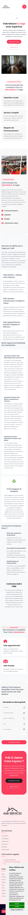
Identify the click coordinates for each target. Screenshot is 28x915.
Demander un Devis (14, 41)
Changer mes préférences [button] (17, 909)
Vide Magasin (5, 838)
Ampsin (3, 896)
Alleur (3, 885)
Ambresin (4, 893)
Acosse (3, 879)
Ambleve (3, 890)
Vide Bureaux (5, 841)
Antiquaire (4, 847)
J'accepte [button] (17, 903)
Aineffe (3, 882)
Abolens (3, 877)
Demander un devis (14, 780)
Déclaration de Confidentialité (12, 862)
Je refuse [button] (17, 906)
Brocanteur (4, 844)
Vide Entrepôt (5, 849)
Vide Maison (4, 836)
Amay (3, 888)
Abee (2, 874)
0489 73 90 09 (14, 47)
